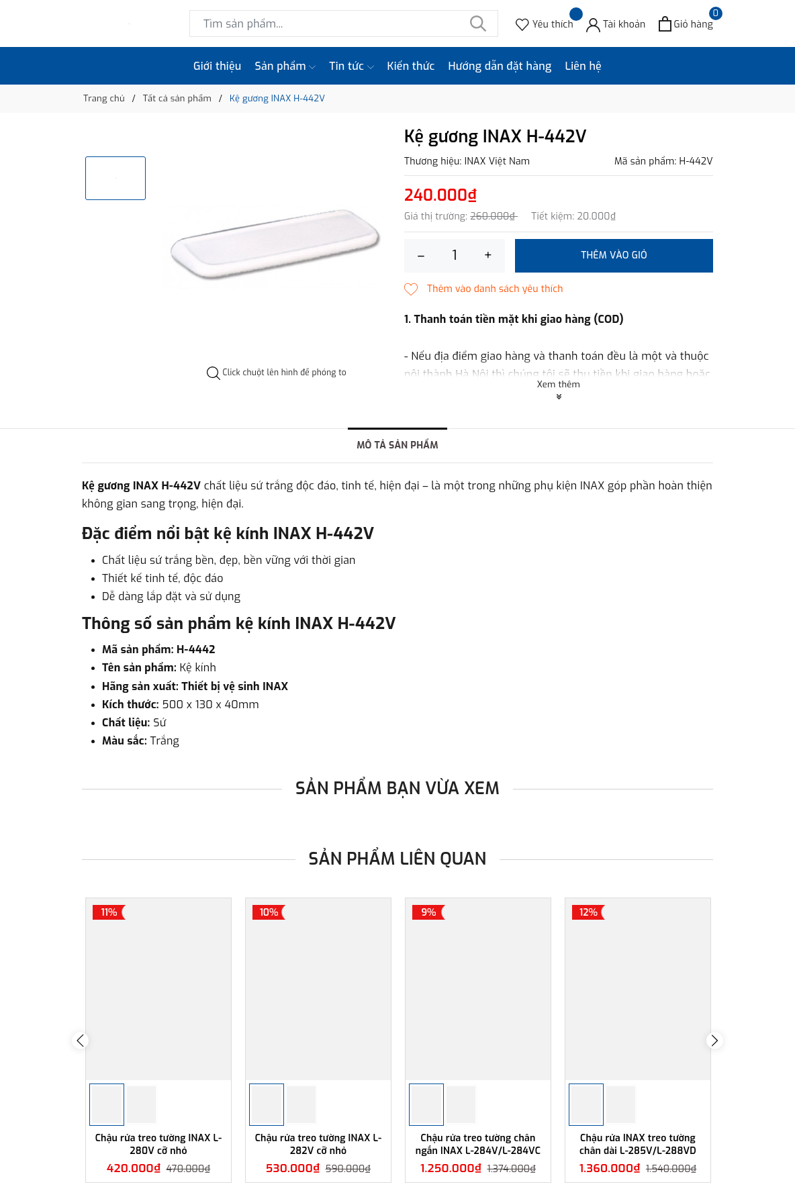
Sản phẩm (285, 66)
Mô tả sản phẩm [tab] (397, 445)
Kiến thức (411, 66)
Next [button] (714, 1040)
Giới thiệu (217, 66)
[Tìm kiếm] (478, 23)
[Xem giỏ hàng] (686, 24)
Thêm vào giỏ (614, 255)
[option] (276, 247)
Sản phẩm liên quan (398, 859)
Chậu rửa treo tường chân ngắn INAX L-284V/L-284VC (478, 1144)
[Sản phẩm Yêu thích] (544, 24)
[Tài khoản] (616, 24)
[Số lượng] (454, 256)
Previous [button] (80, 1040)
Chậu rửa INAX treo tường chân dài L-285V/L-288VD (637, 1144)
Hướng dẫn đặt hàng (500, 66)
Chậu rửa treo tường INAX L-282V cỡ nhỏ (318, 1144)
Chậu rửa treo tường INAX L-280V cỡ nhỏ (158, 1144)
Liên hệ (583, 66)
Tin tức (351, 66)
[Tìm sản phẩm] (343, 23)
